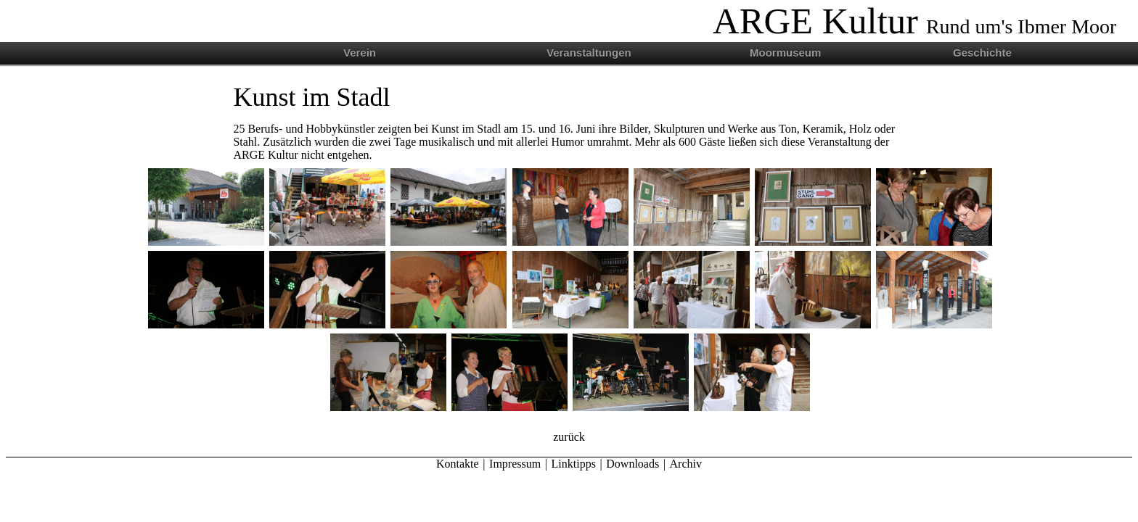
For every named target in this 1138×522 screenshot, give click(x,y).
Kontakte (457, 463)
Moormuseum (785, 52)
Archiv (686, 463)
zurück (569, 437)
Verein (359, 52)
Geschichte (982, 52)
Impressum (515, 463)
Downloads (632, 463)
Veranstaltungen (589, 52)
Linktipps (574, 463)
